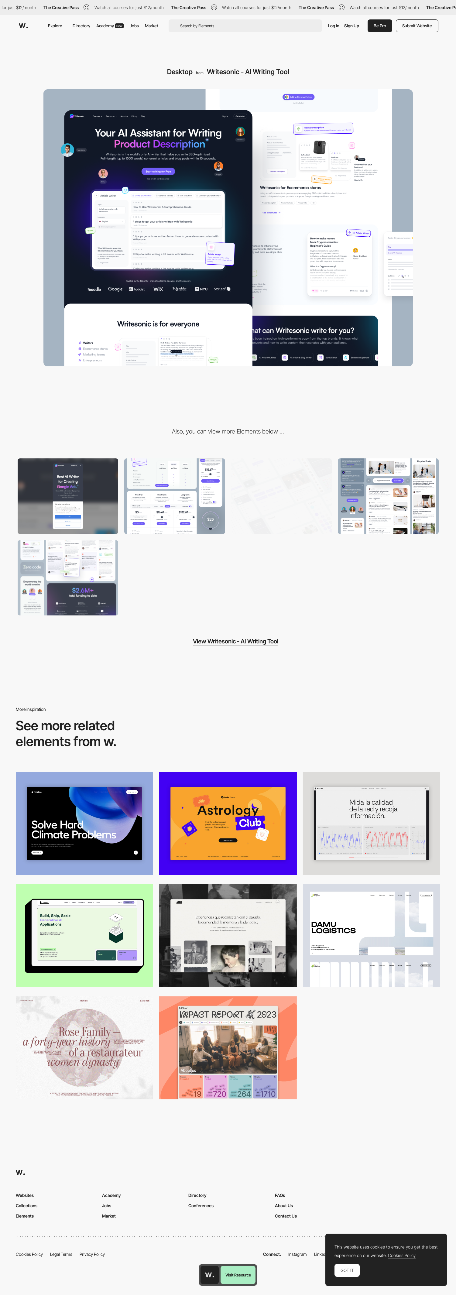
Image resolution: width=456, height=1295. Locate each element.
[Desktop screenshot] (228, 935)
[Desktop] (84, 935)
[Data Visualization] (371, 823)
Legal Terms (61, 1254)
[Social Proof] (68, 578)
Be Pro (380, 25)
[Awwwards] (23, 25)
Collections (26, 1205)
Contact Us (286, 1215)
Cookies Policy (29, 1254)
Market (151, 25)
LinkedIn (322, 1254)
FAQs (280, 1195)
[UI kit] (281, 496)
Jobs (134, 25)
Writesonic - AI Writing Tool (248, 71)
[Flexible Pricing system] (174, 496)
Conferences (201, 1205)
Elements (25, 1215)
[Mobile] (68, 496)
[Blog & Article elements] (388, 496)
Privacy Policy (92, 1254)
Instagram (297, 1254)
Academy (110, 25)
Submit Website (417, 25)
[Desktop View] (84, 823)
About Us (284, 1205)
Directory (81, 25)
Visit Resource (238, 1275)
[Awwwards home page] (210, 1275)
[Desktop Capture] (228, 823)
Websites (25, 1195)
